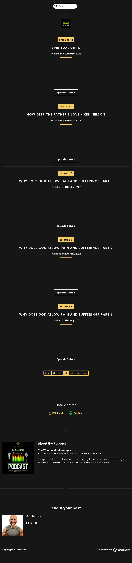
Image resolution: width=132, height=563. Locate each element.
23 (54, 373)
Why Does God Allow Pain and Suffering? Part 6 (66, 181)
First (47, 373)
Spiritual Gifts (66, 48)
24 (60, 373)
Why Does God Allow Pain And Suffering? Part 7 (66, 248)
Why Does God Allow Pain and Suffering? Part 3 (66, 315)
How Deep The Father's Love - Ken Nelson (66, 115)
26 (72, 373)
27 (78, 373)
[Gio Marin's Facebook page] (27, 525)
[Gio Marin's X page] (30, 525)
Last (85, 373)
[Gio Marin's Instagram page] (34, 525)
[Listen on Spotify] (75, 414)
